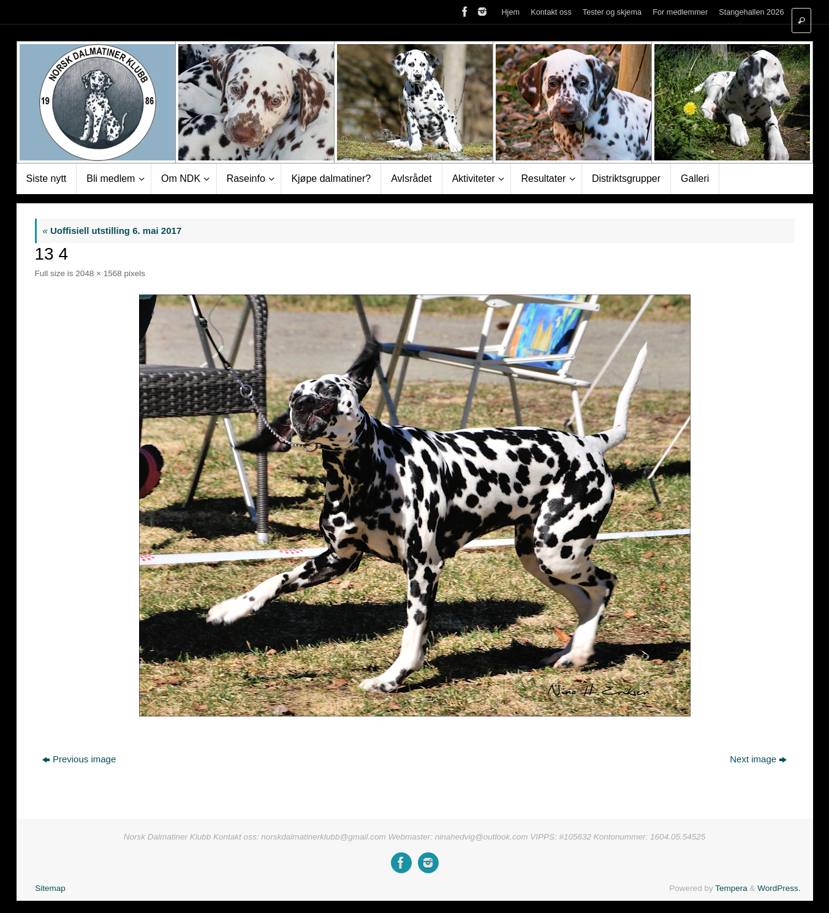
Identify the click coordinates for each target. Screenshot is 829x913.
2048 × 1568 (98, 273)
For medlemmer (680, 12)
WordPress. (778, 888)
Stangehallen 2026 (751, 12)
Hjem (510, 12)
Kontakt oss (551, 12)
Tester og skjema (612, 12)
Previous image (79, 759)
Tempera (731, 888)
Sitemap (50, 888)
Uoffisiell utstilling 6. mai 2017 (112, 230)
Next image (758, 759)
